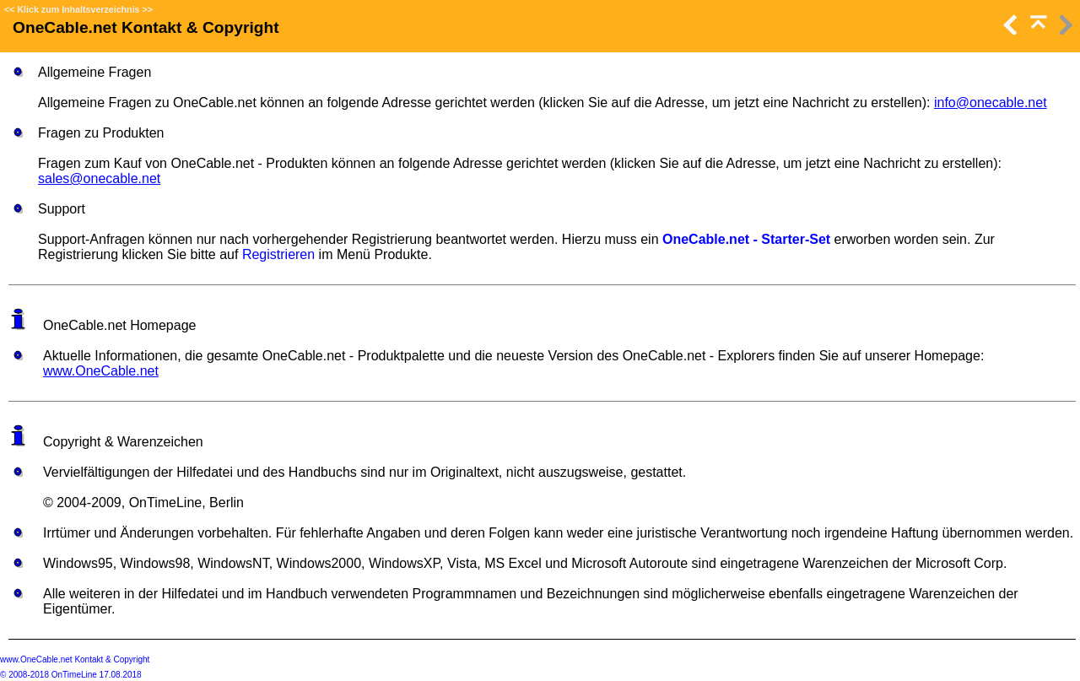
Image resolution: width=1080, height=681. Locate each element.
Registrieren (278, 254)
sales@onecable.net (99, 178)
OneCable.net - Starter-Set (746, 239)
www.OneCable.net (101, 371)
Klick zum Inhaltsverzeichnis (78, 9)
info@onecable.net (990, 102)
